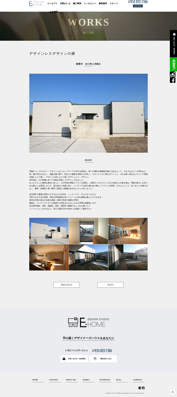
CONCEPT (53, 380)
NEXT (110, 285)
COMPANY (137, 380)
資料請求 (173, 43)
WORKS (86, 380)
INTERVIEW (104, 380)
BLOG (118, 380)
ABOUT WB (71, 380)
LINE (173, 64)
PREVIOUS (66, 285)
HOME (35, 380)
